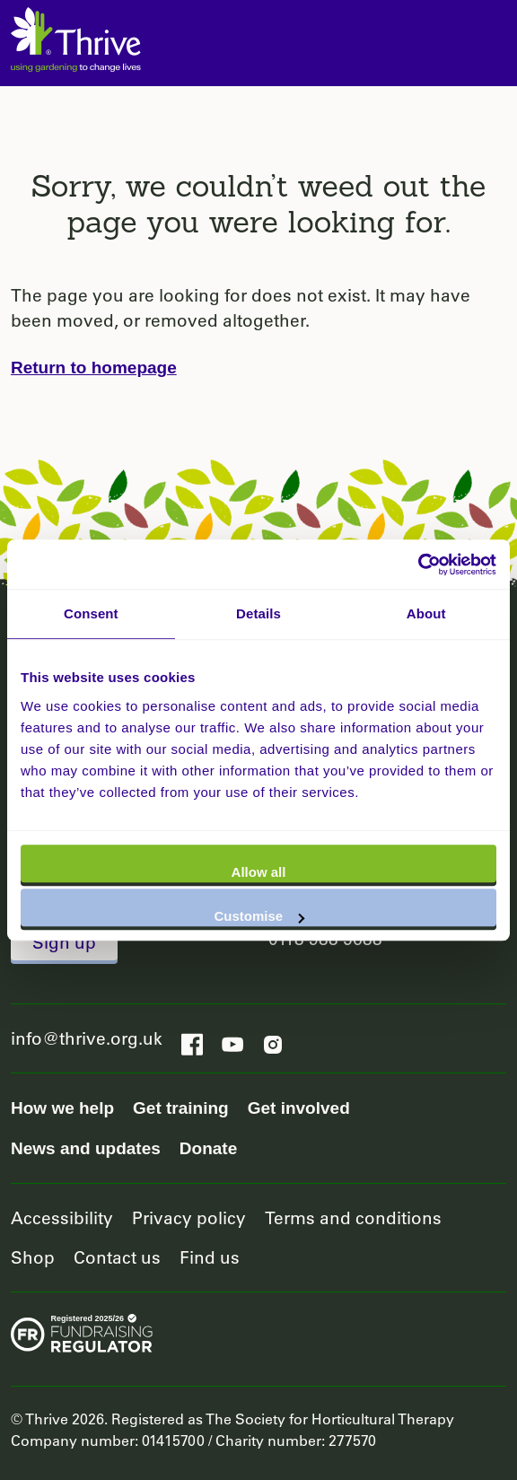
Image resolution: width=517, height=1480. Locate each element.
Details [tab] (258, 613)
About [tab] (426, 613)
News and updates (86, 1148)
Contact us (117, 1257)
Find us (210, 1257)
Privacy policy (189, 1217)
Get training (181, 1108)
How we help (62, 1108)
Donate (208, 1148)
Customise (259, 916)
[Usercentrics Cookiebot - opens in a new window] (417, 564)
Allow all (259, 872)
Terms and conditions (353, 1217)
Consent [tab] (91, 613)
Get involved (299, 1108)
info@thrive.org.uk (86, 1038)
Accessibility (62, 1217)
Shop (33, 1257)
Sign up (64, 942)
